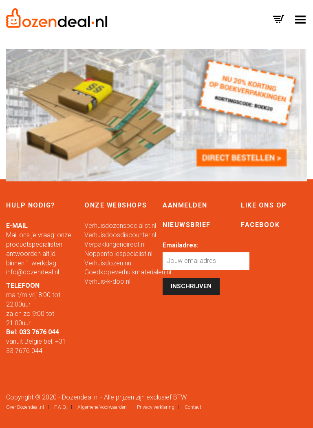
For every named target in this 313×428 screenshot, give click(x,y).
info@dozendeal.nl (32, 272)
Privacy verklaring (155, 407)
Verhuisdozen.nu (107, 263)
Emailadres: (180, 245)
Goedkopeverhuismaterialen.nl (127, 272)
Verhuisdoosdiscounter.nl (120, 235)
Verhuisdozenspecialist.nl (120, 225)
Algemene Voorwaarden (102, 407)
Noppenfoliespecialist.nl (118, 254)
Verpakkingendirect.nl (114, 244)
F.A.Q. (60, 407)
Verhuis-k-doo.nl (107, 281)
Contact (193, 407)
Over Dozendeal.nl (25, 407)
